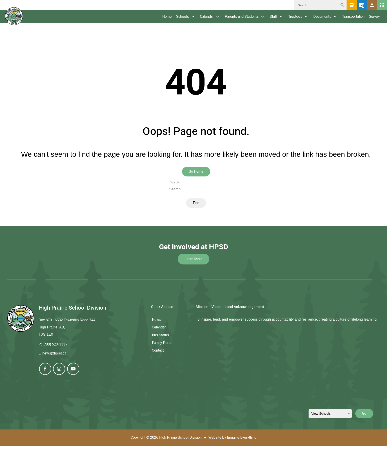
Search (174, 182)
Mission (202, 307)
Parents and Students (242, 16)
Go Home (196, 171)
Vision (216, 307)
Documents (322, 16)
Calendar (207, 16)
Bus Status (160, 335)
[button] (372, 5)
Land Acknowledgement (244, 307)
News (156, 319)
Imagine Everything (241, 437)
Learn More (193, 259)
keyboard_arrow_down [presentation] (193, 16)
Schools (182, 16)
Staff (273, 16)
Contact (158, 350)
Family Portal (162, 343)
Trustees (295, 16)
